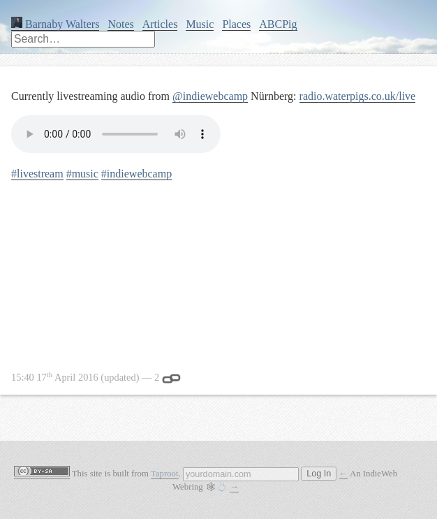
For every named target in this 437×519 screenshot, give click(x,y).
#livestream (37, 174)
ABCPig (278, 24)
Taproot (165, 473)
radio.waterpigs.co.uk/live (357, 96)
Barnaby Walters (55, 24)
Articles (160, 24)
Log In (318, 473)
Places (236, 24)
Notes (120, 24)
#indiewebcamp (136, 174)
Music (200, 24)
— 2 (96, 377)
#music (82, 174)
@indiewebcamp (210, 96)
